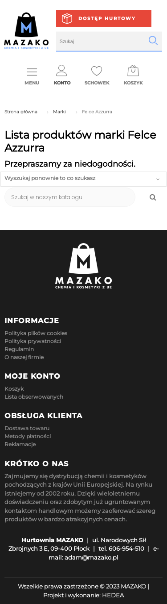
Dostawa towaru (26, 428)
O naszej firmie (24, 357)
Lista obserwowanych (33, 396)
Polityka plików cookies (35, 333)
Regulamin (19, 349)
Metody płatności (27, 436)
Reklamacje (20, 444)
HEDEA (113, 595)
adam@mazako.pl (91, 557)
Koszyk (14, 388)
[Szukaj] (69, 197)
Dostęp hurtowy (107, 18)
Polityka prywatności (32, 341)
